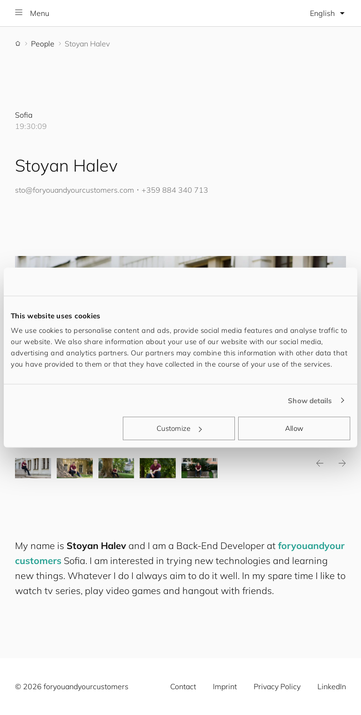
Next (342, 463)
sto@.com (74, 190)
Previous (319, 463)
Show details (310, 400)
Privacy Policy (277, 686)
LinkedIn (331, 686)
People (42, 43)
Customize (179, 428)
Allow (294, 428)
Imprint (225, 686)
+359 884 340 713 (175, 190)
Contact (183, 686)
